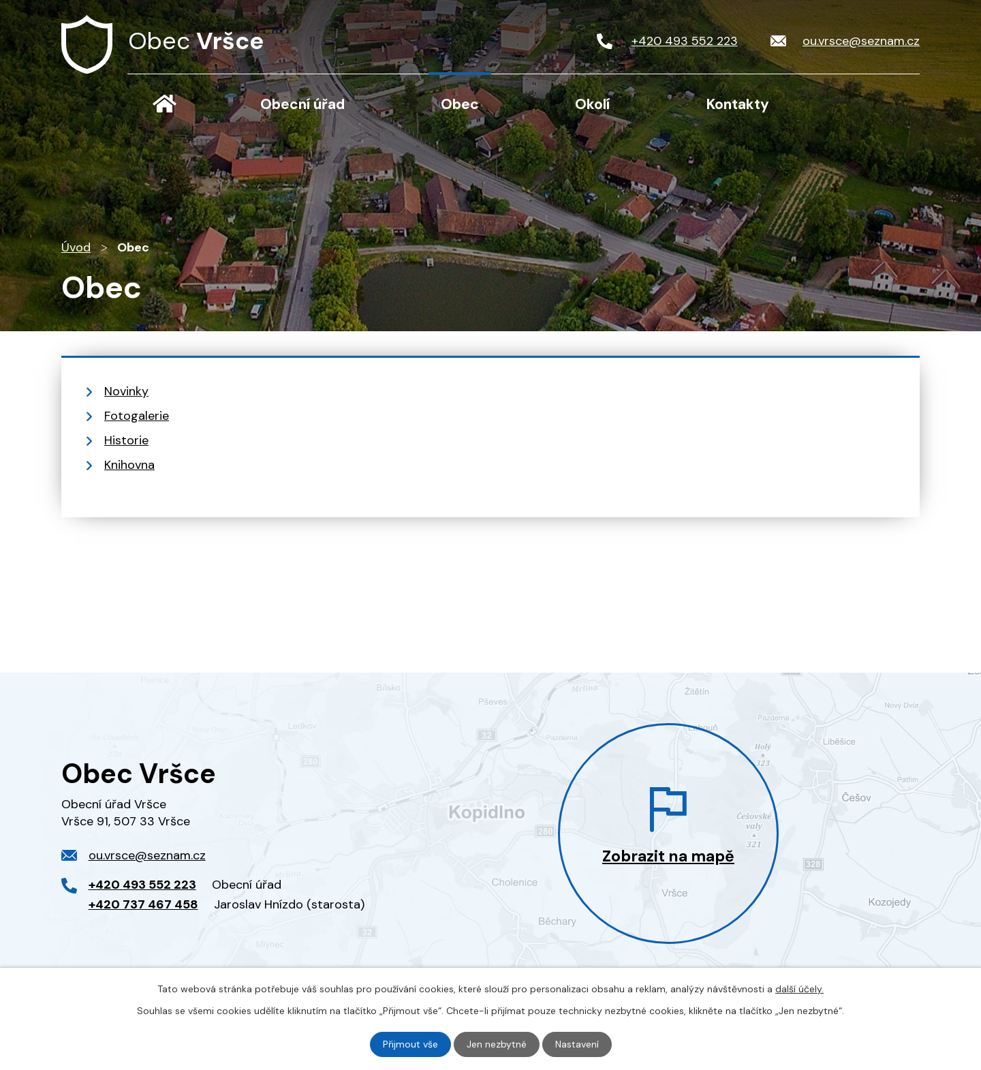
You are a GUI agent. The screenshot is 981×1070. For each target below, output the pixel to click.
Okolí (592, 104)
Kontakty (737, 104)
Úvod (164, 103)
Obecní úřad (302, 104)
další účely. (799, 989)
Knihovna (129, 465)
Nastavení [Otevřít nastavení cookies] (577, 1044)
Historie (126, 440)
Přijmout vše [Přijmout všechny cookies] (410, 1044)
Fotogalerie (136, 416)
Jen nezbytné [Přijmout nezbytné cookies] (497, 1044)
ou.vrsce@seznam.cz (147, 855)
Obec (460, 104)
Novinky (126, 391)
